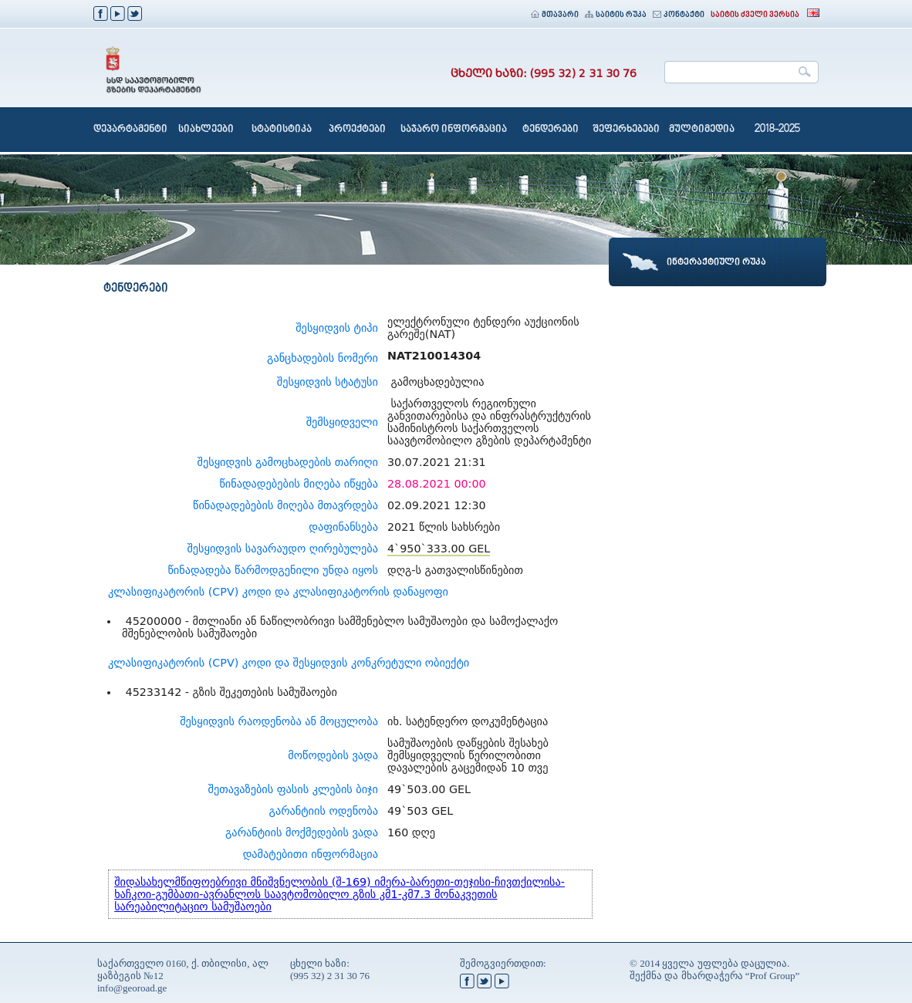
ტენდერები (550, 129)
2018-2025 (777, 129)
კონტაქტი (678, 15)
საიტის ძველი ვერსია (755, 15)
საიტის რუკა (616, 15)
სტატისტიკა (282, 129)
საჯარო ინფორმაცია (453, 129)
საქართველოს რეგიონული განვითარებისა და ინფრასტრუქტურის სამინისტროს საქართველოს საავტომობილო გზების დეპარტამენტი (489, 422)
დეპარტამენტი (130, 129)
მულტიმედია (702, 129)
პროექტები (357, 129)
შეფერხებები (626, 129)
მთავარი (555, 15)
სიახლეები (206, 129)
